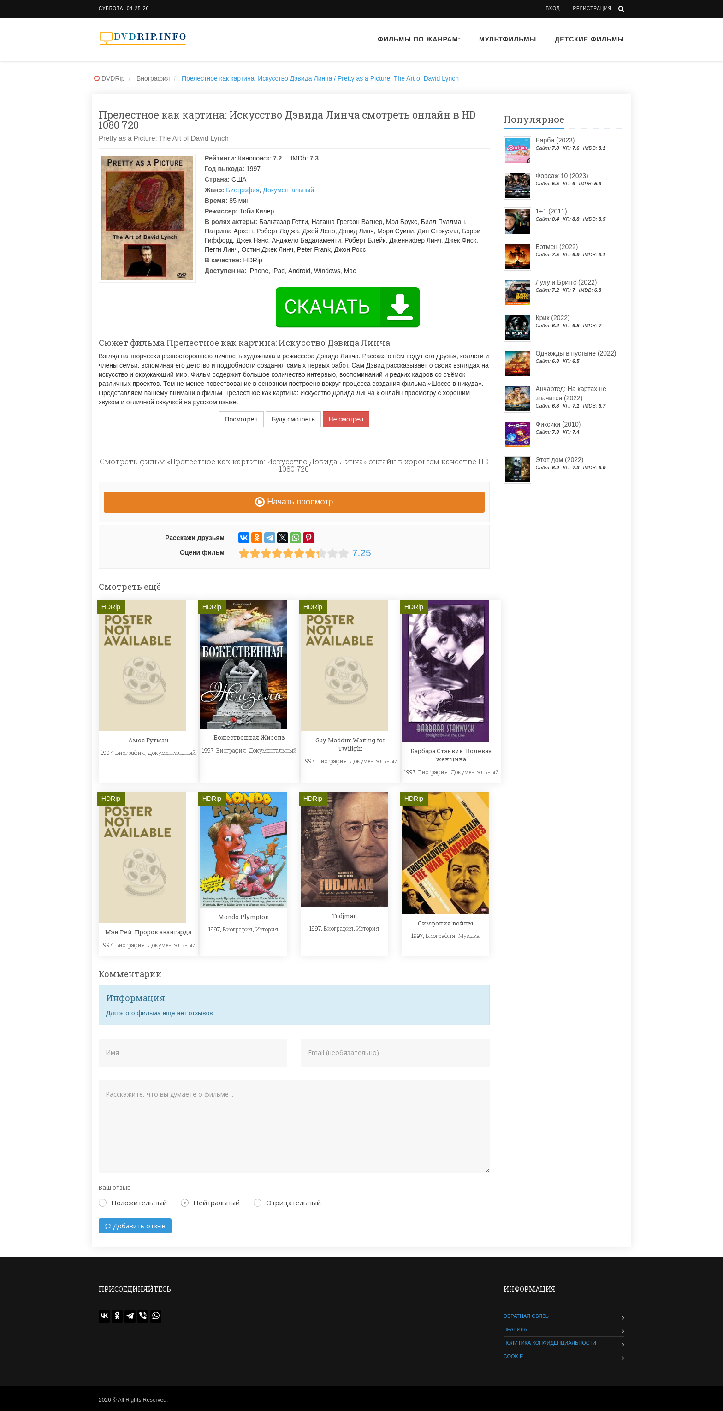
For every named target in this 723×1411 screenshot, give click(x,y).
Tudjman (344, 916)
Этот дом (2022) (560, 459)
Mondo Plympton (243, 917)
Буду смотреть (293, 419)
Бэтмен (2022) (557, 246)
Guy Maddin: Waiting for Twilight (350, 744)
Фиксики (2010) (558, 424)
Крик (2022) (553, 317)
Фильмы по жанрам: (419, 39)
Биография (242, 190)
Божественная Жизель (249, 737)
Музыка (469, 935)
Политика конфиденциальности (550, 1343)
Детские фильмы (589, 39)
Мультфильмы (507, 39)
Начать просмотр (294, 501)
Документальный (288, 190)
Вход (553, 8)
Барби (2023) (555, 140)
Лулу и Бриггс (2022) (566, 282)
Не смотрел (346, 419)
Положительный (133, 1202)
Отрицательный (287, 1202)
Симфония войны (445, 923)
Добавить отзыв (135, 1225)
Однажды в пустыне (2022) (576, 353)
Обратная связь (526, 1316)
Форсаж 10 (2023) (562, 175)
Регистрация (592, 8)
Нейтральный (210, 1202)
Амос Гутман (148, 740)
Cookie (513, 1356)
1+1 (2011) (551, 211)
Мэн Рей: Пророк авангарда (148, 932)
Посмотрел (241, 419)
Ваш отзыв (115, 1187)
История (267, 929)
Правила (515, 1329)
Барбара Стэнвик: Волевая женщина (451, 755)
